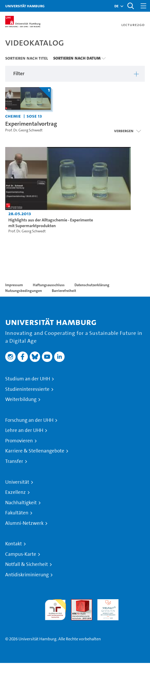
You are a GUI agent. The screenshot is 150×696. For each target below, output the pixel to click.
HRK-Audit (106, 602)
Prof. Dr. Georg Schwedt (23, 130)
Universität (17, 482)
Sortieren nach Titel (26, 58)
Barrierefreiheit (64, 290)
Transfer (14, 461)
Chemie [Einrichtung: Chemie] (13, 116)
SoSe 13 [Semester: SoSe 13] (34, 116)
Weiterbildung (20, 399)
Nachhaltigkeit (21, 502)
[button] (116, 6)
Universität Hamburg (25, 6)
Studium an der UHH (27, 378)
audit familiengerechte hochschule (55, 608)
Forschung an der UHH (29, 420)
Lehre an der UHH (24, 430)
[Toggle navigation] (143, 6)
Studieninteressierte (27, 389)
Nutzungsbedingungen (23, 290)
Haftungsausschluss (49, 285)
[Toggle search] (130, 6)
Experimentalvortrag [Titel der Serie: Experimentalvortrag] (31, 123)
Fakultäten (16, 512)
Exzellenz (15, 492)
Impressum (14, 285)
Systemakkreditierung (134, 602)
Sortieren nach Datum (77, 58)
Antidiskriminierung (27, 574)
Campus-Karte (20, 554)
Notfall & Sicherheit (26, 564)
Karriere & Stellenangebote (34, 451)
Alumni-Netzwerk (24, 523)
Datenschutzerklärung (91, 285)
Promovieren (19, 440)
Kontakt (13, 543)
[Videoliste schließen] (127, 131)
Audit (76, 602)
